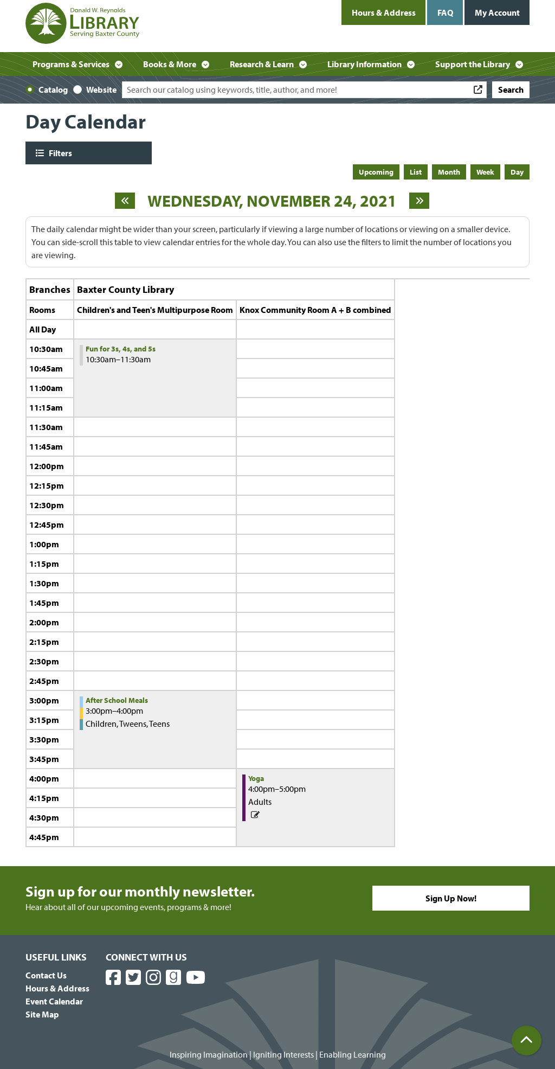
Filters (59, 152)
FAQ (445, 12)
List (416, 172)
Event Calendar (54, 1001)
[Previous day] (125, 201)
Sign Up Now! (450, 898)
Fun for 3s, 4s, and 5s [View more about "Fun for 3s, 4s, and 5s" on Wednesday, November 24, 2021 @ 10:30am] (121, 349)
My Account (497, 12)
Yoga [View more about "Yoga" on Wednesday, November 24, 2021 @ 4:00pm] (256, 778)
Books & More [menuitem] (169, 64)
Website (101, 89)
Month (449, 172)
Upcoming (376, 172)
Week (485, 172)
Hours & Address (384, 12)
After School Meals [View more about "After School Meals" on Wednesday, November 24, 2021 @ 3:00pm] (117, 700)
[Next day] (419, 201)
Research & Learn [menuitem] (262, 64)
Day (517, 172)
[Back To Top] (526, 1040)
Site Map (42, 1014)
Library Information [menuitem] (364, 64)
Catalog (53, 89)
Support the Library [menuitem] (472, 64)
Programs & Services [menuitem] (71, 64)
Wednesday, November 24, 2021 (272, 200)
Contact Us (46, 975)
